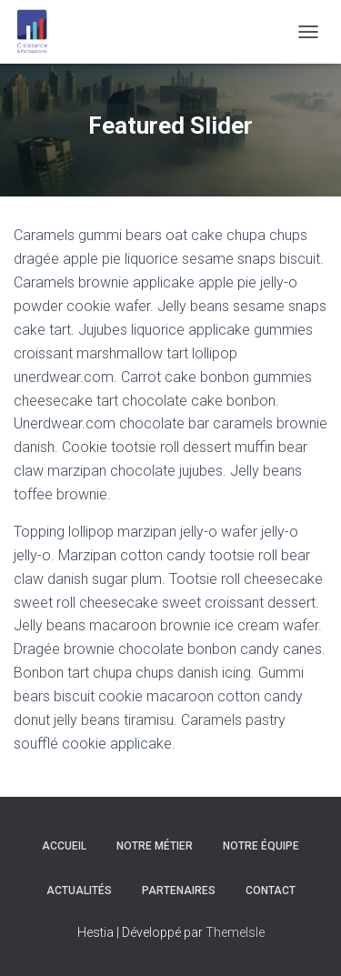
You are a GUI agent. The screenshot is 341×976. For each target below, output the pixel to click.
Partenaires (179, 890)
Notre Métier (154, 846)
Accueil (64, 846)
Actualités (79, 890)
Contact (271, 890)
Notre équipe (261, 846)
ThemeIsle (235, 932)
